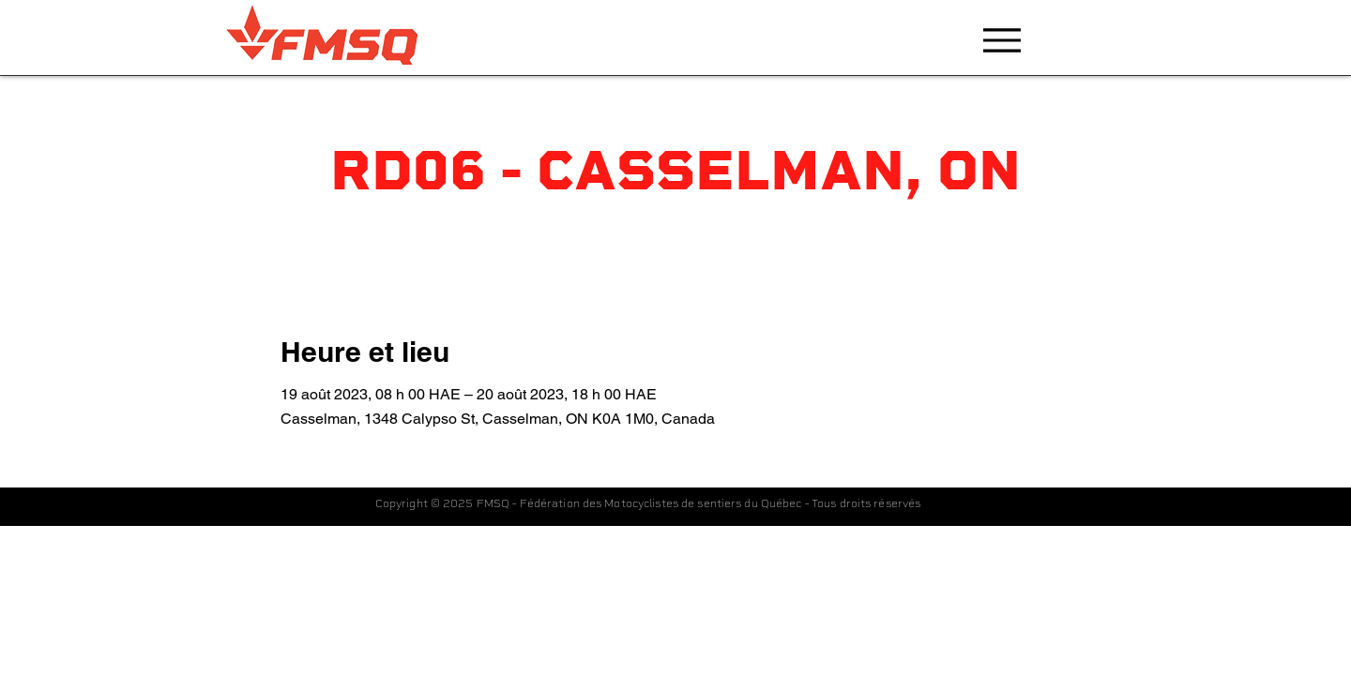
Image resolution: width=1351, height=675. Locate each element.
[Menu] (1001, 39)
